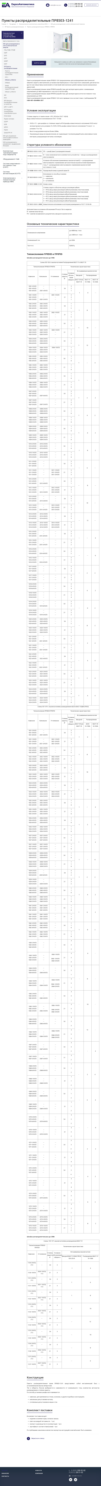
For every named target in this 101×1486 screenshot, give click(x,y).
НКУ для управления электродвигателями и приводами (10, 137)
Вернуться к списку (35, 1438)
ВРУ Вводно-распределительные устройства (10, 102)
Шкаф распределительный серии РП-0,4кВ (11, 87)
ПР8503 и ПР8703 (10, 80)
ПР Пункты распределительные (10, 67)
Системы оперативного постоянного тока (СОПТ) (11, 165)
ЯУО (5, 98)
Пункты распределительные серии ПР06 (11, 72)
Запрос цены (39, 63)
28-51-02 (75, 6)
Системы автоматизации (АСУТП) (11, 172)
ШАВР (6, 61)
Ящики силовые (9, 119)
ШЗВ (5, 124)
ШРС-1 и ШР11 (8, 107)
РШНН (6, 130)
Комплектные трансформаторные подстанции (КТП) (10, 152)
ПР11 (6, 77)
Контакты (5, 1476)
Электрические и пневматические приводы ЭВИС (9, 179)
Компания (39, 1473)
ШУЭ (5, 55)
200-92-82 (75, 4)
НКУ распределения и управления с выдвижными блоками (11, 143)
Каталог (5, 1470)
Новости (38, 1470)
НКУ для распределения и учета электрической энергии (11, 45)
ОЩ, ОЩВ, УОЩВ (9, 50)
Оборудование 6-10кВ (11, 159)
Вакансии (5, 1473)
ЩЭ (5, 95)
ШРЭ (5, 58)
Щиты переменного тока (11, 41)
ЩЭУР (6, 121)
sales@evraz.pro (55, 5)
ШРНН (6, 127)
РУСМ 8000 (7, 116)
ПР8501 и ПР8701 (10, 92)
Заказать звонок (91, 5)
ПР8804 (7, 82)
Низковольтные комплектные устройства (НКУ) (9, 35)
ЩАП (5, 52)
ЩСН (5, 64)
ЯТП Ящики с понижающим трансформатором (10, 111)
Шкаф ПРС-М (8, 132)
